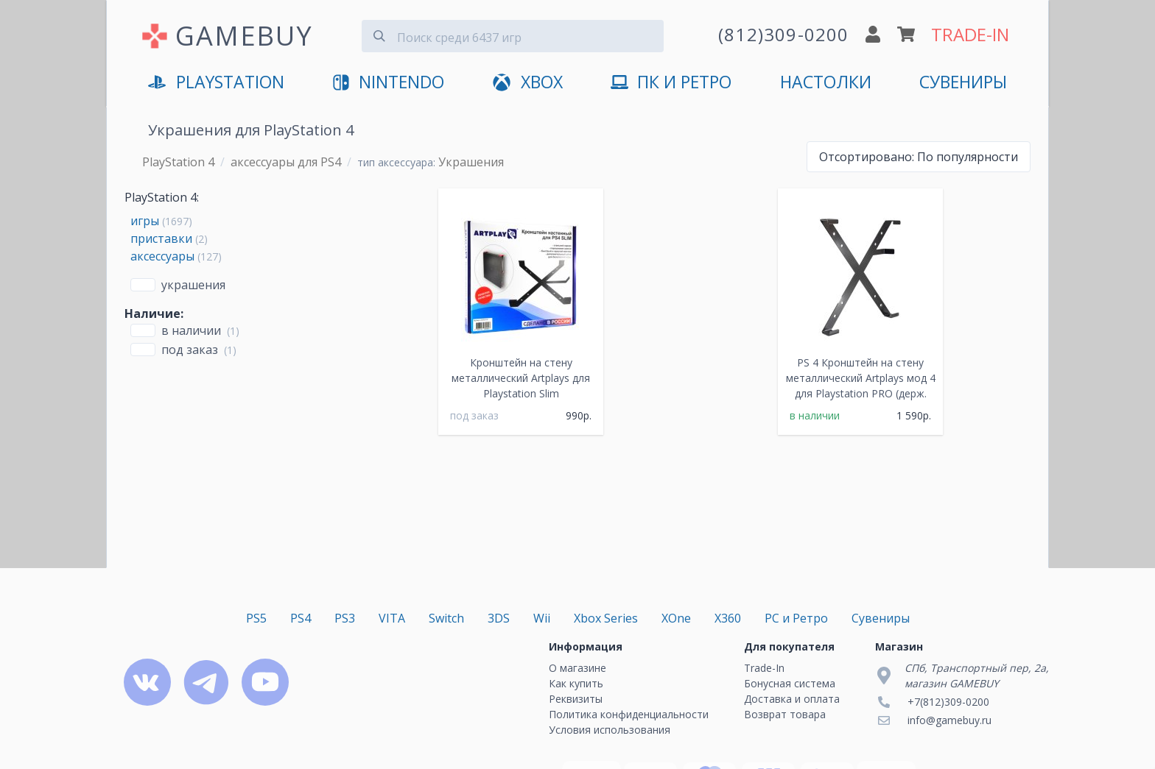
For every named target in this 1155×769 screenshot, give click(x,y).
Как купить (576, 683)
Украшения (193, 285)
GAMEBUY (244, 36)
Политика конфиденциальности (629, 714)
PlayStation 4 (178, 162)
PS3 (344, 618)
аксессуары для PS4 (286, 162)
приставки (161, 238)
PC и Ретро (796, 618)
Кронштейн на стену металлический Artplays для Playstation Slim (521, 377)
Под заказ (189, 349)
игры (144, 221)
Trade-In (764, 668)
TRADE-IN (970, 34)
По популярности (918, 157)
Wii (541, 618)
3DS (499, 618)
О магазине (577, 668)
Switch (446, 618)
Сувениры (963, 82)
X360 (728, 618)
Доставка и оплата (792, 699)
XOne (676, 618)
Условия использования (609, 730)
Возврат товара (785, 714)
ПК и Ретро (671, 83)
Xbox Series (606, 618)
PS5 (256, 618)
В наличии (191, 330)
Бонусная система (789, 683)
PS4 (300, 618)
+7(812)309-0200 (948, 702)
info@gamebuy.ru (949, 720)
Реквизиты (576, 699)
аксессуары (162, 256)
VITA (392, 618)
